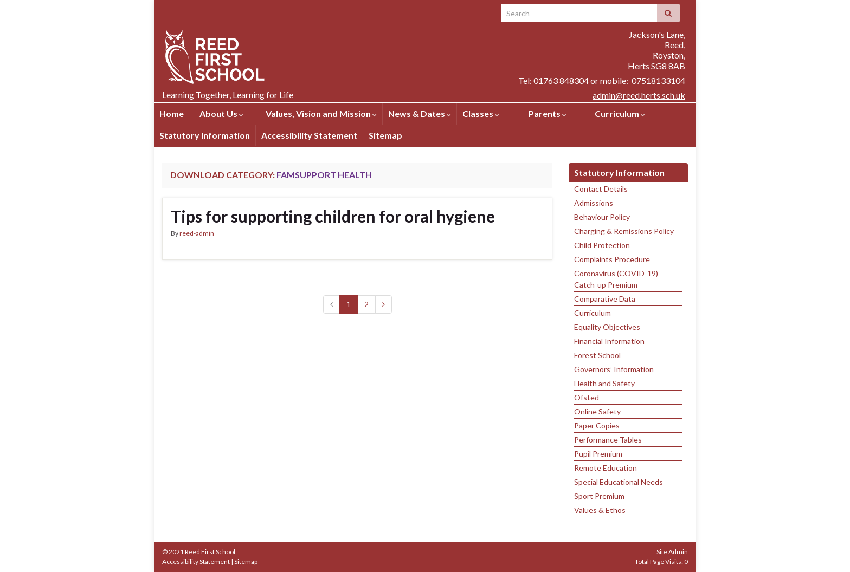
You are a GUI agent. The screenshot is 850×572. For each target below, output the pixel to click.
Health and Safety (604, 383)
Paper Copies (597, 425)
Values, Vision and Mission (321, 113)
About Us (221, 113)
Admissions (593, 202)
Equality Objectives (607, 327)
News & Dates (419, 113)
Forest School (597, 355)
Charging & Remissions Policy (624, 231)
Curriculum (620, 113)
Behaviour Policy (602, 217)
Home (171, 113)
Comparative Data (604, 298)
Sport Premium (599, 495)
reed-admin (196, 233)
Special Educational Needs (618, 481)
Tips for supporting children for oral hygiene (333, 216)
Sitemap (385, 135)
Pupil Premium (598, 453)
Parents (547, 113)
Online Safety (597, 411)
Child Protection (602, 245)
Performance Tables (608, 439)
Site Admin (672, 552)
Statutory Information (204, 135)
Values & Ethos (600, 510)
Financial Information (609, 341)
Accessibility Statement (309, 135)
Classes (480, 113)
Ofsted (586, 397)
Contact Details (601, 188)
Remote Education (605, 467)
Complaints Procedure (612, 259)
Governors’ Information (614, 369)
